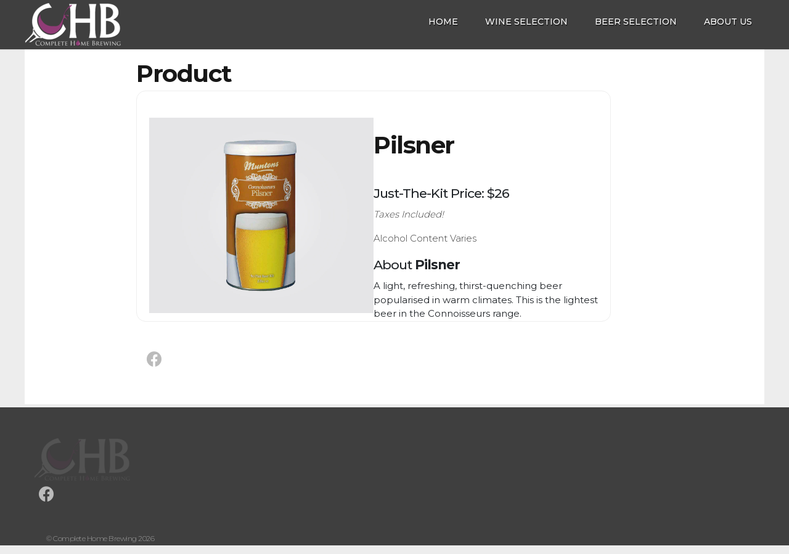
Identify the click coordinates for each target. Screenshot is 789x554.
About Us (728, 21)
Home (443, 21)
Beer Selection (636, 21)
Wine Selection (526, 21)
